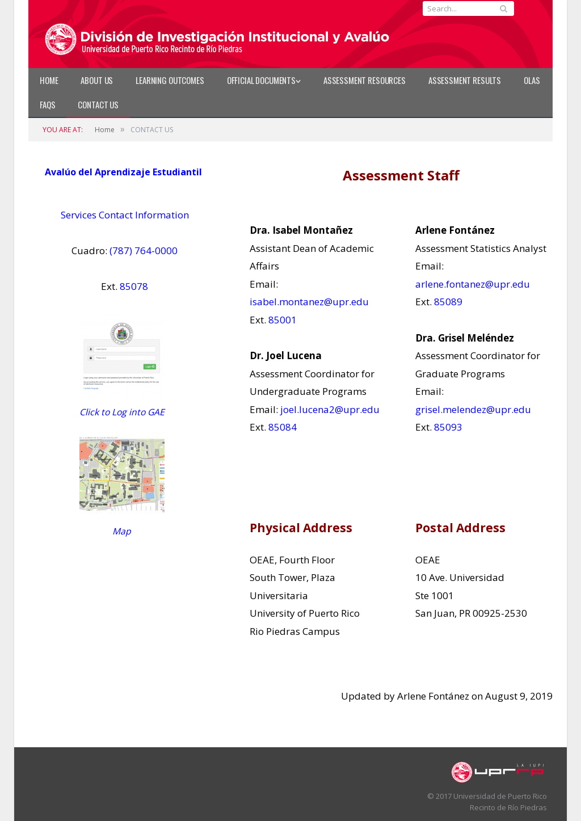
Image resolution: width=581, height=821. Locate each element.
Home (49, 80)
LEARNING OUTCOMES (170, 80)
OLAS (532, 80)
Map (121, 531)
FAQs (47, 104)
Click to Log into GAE (122, 412)
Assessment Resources (364, 80)
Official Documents (261, 80)
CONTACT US (98, 104)
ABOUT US (97, 80)
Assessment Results (464, 80)
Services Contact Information (125, 214)
